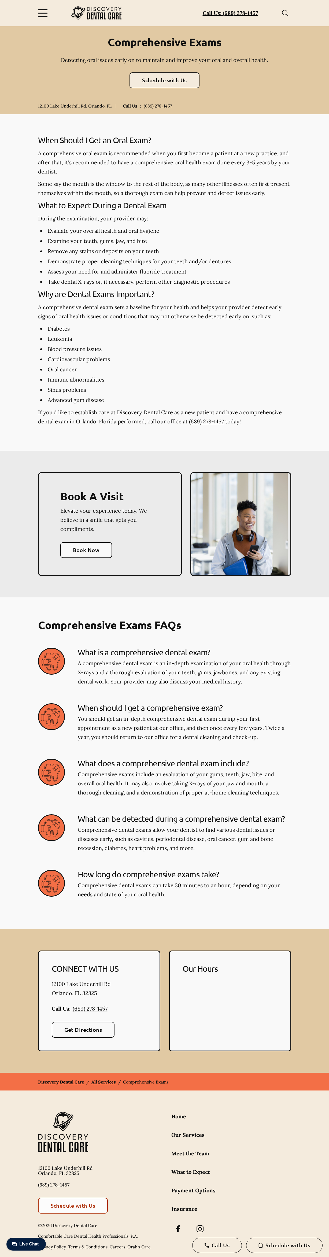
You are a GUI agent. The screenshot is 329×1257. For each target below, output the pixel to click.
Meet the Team (190, 1153)
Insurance (184, 1209)
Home (178, 1116)
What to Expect (190, 1172)
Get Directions (83, 1029)
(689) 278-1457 (158, 106)
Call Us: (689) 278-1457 (230, 13)
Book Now (86, 549)
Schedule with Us (164, 80)
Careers (117, 1246)
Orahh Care (139, 1246)
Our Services (188, 1135)
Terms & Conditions (88, 1246)
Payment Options (193, 1190)
